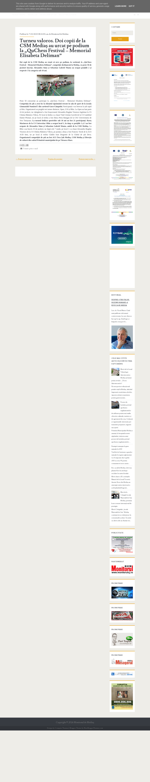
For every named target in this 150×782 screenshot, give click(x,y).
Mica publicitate (67, 15)
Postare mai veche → (91, 156)
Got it (131, 6)
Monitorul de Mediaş (84, 773)
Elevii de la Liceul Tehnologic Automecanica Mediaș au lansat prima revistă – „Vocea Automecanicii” (121, 432)
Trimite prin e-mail (25, 146)
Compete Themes (61, 780)
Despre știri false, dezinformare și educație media (121, 358)
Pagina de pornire (55, 156)
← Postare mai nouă (20, 156)
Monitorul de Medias (56, 34)
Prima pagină (19, 15)
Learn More (120, 6)
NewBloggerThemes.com (93, 780)
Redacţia (32, 15)
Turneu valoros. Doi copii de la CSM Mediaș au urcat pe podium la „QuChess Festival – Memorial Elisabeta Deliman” (55, 48)
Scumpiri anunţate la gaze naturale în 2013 (122, 487)
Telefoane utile (48, 15)
